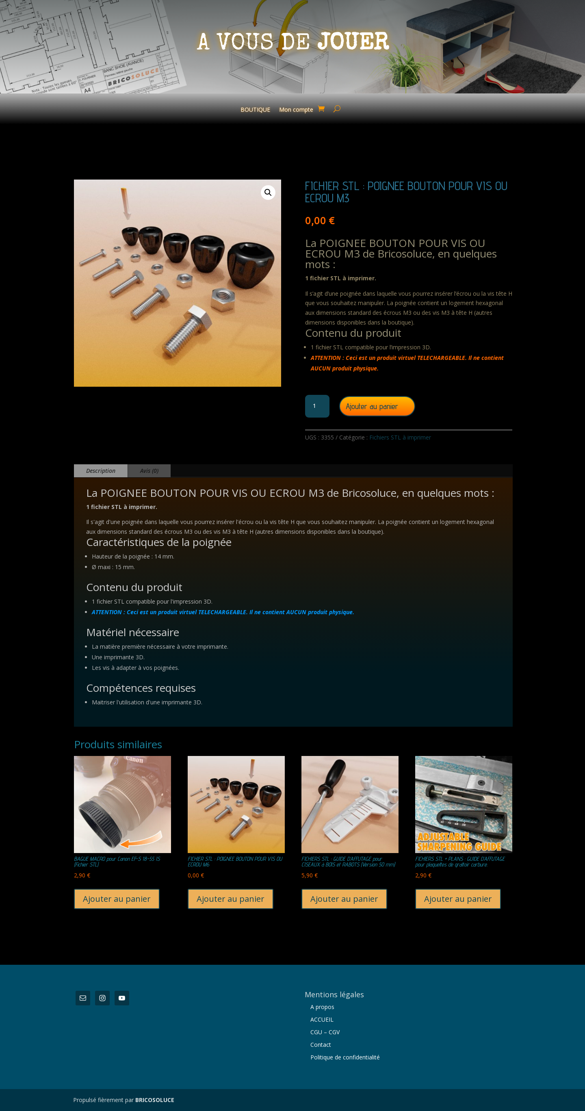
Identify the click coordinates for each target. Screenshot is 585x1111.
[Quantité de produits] (317, 406)
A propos (322, 1007)
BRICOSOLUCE (154, 1100)
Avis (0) (149, 470)
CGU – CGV (325, 1032)
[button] (268, 192)
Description (100, 470)
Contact (320, 1044)
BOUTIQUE (255, 110)
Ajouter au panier (372, 406)
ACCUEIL (322, 1019)
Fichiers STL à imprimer (400, 437)
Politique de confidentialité (345, 1057)
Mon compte (296, 110)
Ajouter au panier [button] (117, 898)
